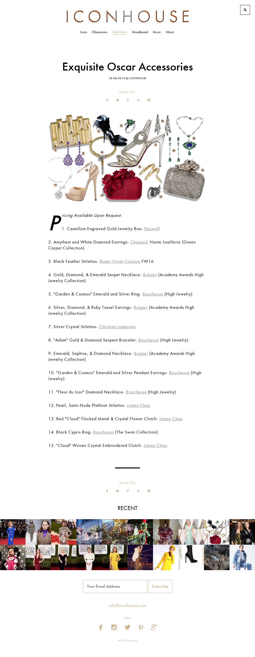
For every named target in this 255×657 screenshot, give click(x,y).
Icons (83, 32)
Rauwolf (152, 228)
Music (157, 32)
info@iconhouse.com (127, 605)
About (170, 32)
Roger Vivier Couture (120, 261)
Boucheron (153, 294)
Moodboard (140, 32)
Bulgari (150, 274)
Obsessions (99, 32)
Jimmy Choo (138, 405)
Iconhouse (127, 16)
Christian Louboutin (117, 326)
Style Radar (119, 32)
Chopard (138, 242)
